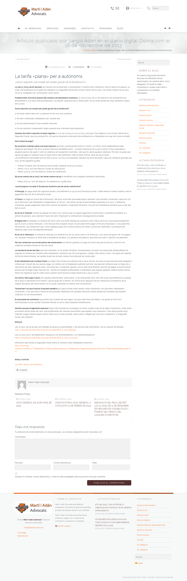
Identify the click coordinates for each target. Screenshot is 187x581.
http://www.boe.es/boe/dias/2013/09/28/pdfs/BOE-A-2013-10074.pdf (46, 338)
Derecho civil (144, 110)
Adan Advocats (34, 11)
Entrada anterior (22, 59)
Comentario (72, 436)
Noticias (142, 143)
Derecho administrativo (149, 105)
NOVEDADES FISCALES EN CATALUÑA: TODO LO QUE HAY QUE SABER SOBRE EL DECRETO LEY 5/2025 (153, 183)
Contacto (87, 28)
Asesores (70, 28)
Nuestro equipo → (64, 526)
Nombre (32, 463)
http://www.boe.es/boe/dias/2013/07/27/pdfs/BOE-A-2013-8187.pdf (45, 330)
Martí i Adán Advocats (38, 382)
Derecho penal (145, 138)
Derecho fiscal (145, 115)
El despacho (33, 28)
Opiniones (105, 28)
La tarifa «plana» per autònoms (28, 364)
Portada (86, 50)
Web (94, 463)
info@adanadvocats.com (33, 528)
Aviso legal (21, 533)
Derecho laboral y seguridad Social (151, 126)
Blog (120, 28)
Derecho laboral (146, 120)
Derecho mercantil (147, 133)
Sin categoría (96, 67)
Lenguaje (132, 8)
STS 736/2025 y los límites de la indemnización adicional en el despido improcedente (151, 168)
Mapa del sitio (22, 536)
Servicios (53, 28)
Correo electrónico (71, 463)
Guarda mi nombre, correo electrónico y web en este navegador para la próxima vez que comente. (60, 476)
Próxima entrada (124, 59)
